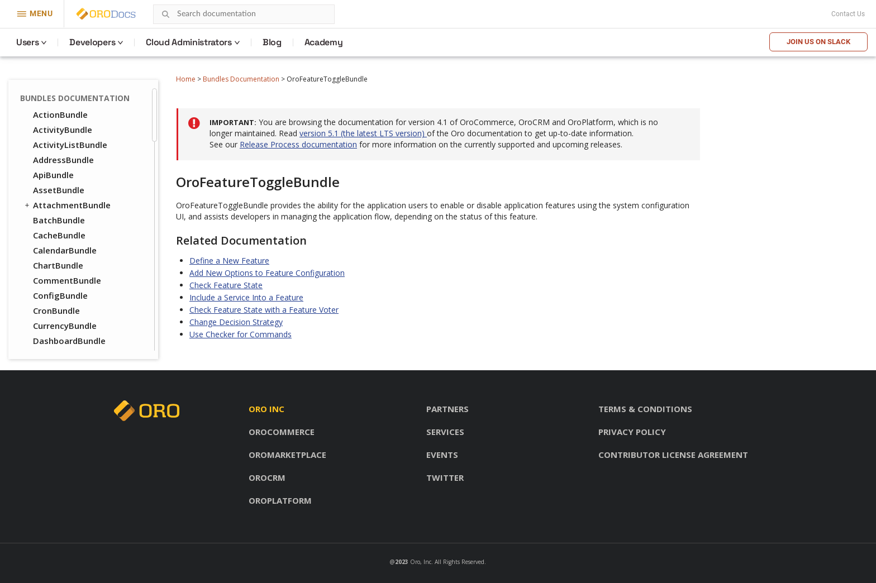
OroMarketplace (287, 454)
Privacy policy (632, 431)
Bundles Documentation (241, 79)
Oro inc (266, 408)
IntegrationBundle (70, 214)
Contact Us (848, 14)
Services (445, 431)
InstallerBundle (63, 199)
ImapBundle (57, 169)
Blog (272, 42)
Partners (447, 408)
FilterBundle (57, 108)
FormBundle (57, 124)
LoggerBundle (62, 259)
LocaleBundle (60, 244)
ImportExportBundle (74, 184)
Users (27, 42)
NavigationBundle (69, 304)
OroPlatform (280, 500)
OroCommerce (282, 431)
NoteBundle (57, 320)
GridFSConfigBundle (73, 154)
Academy (323, 42)
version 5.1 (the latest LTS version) (363, 133)
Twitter (445, 477)
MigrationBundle (67, 289)
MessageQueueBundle (79, 274)
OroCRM (267, 477)
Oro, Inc (420, 562)
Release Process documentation (298, 144)
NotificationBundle (72, 335)
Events (442, 454)
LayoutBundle (56, 229)
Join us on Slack (818, 41)
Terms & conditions (645, 408)
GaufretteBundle (67, 139)
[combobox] (244, 14)
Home (186, 79)
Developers (92, 42)
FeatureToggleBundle (77, 93)
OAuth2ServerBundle (75, 350)
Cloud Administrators (189, 42)
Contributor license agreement (673, 454)
